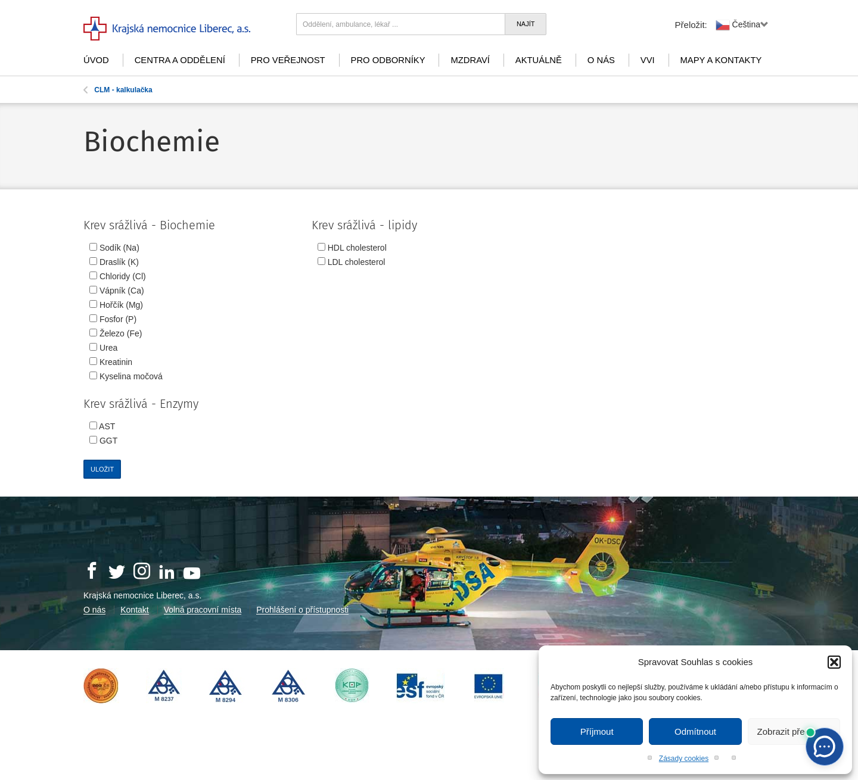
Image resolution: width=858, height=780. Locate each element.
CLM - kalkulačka (118, 90)
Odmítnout (695, 731)
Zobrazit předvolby (794, 731)
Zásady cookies (683, 758)
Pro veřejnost (288, 60)
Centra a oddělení (180, 60)
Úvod (96, 60)
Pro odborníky (388, 60)
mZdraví (470, 60)
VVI (648, 60)
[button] (834, 662)
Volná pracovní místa (203, 609)
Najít (526, 23)
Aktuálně (538, 60)
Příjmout (597, 731)
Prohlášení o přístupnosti (302, 609)
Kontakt (134, 609)
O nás (601, 60)
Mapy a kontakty (721, 60)
